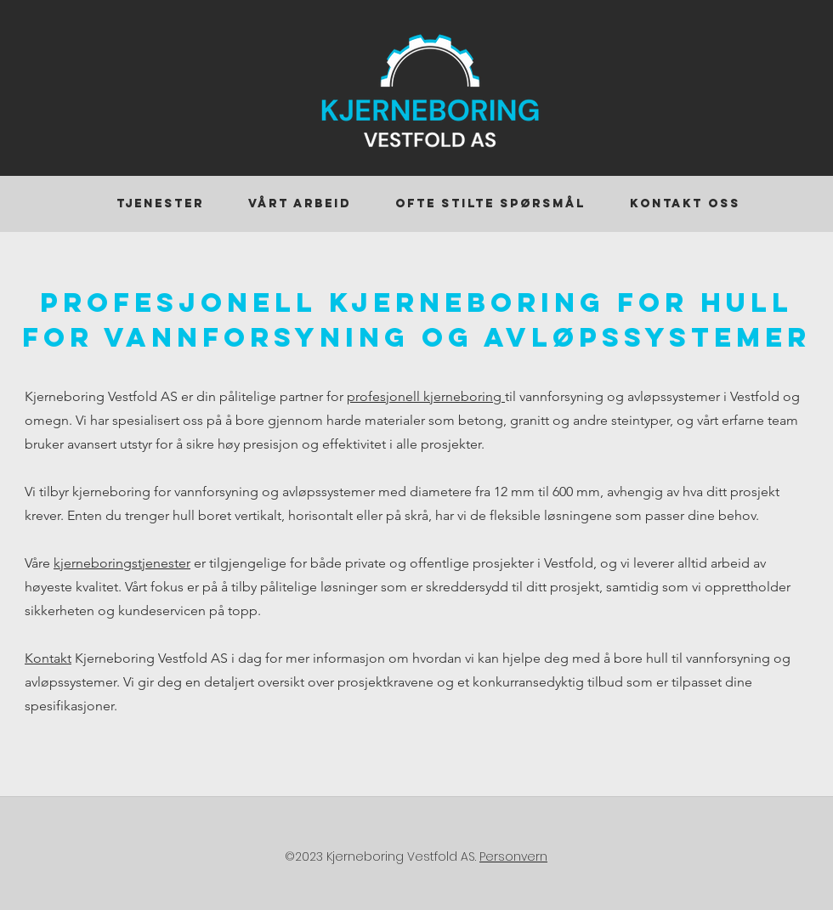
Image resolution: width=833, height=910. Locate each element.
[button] (160, 204)
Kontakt (48, 658)
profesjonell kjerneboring (426, 396)
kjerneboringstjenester (122, 563)
